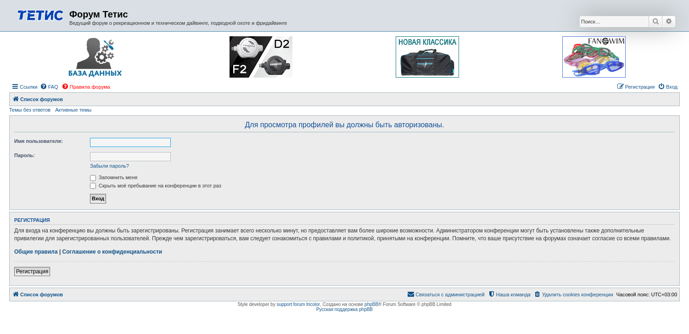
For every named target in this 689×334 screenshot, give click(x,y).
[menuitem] (49, 86)
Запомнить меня (113, 177)
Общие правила (36, 252)
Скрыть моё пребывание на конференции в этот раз (155, 185)
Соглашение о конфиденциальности (112, 252)
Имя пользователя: (38, 141)
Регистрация (32, 271)
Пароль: (24, 155)
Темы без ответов (29, 110)
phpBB (371, 304)
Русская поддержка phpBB (344, 309)
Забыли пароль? (109, 166)
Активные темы (73, 110)
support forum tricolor (298, 304)
